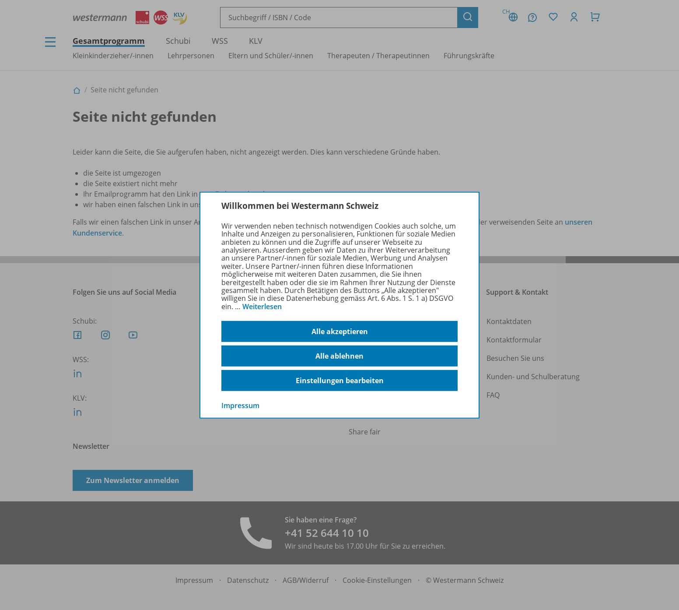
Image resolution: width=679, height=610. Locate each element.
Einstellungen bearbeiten (340, 380)
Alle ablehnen (339, 356)
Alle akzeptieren (340, 331)
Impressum (240, 405)
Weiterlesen (262, 306)
